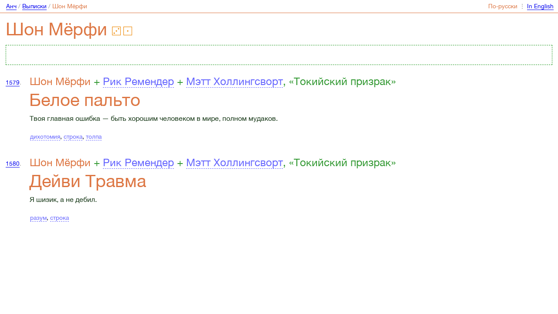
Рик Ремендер (138, 81)
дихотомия (45, 136)
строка (73, 136)
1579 (13, 82)
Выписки (34, 6)
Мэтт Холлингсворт (234, 81)
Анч (11, 6)
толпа (94, 136)
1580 (13, 163)
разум (38, 217)
